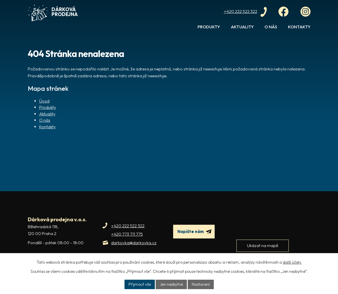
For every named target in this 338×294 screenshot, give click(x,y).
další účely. (292, 262)
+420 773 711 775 (127, 234)
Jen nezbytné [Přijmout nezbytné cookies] (171, 284)
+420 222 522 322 (128, 225)
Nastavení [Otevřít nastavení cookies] (201, 284)
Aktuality (242, 26)
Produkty (208, 26)
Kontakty (299, 26)
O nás (270, 26)
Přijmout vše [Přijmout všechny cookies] (140, 284)
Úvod (184, 29)
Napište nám (194, 231)
